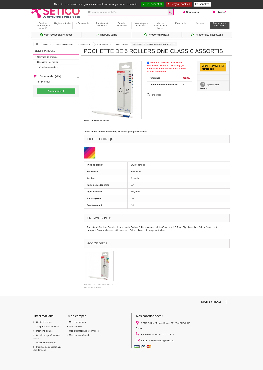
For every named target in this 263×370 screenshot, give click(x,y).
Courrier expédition (121, 24)
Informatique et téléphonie (141, 24)
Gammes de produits (47, 57)
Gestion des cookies (46, 342)
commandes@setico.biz (162, 340)
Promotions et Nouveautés (219, 24)
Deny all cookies (179, 4)
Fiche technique (107, 131)
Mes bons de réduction (80, 335)
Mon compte (77, 316)
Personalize (202, 4)
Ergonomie (180, 23)
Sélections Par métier (47, 62)
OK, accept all (152, 4)
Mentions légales (44, 331)
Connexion (192, 12)
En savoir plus (125, 131)
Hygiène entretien (62, 23)
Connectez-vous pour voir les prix (213, 67)
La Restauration (82, 23)
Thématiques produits (47, 67)
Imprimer (156, 95)
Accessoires (140, 131)
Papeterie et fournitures (102, 24)
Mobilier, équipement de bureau (161, 25)
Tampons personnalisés (47, 326)
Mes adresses (76, 326)
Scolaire (200, 23)
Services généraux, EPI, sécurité (43, 25)
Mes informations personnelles (84, 331)
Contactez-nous (43, 322)
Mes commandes (77, 322)
